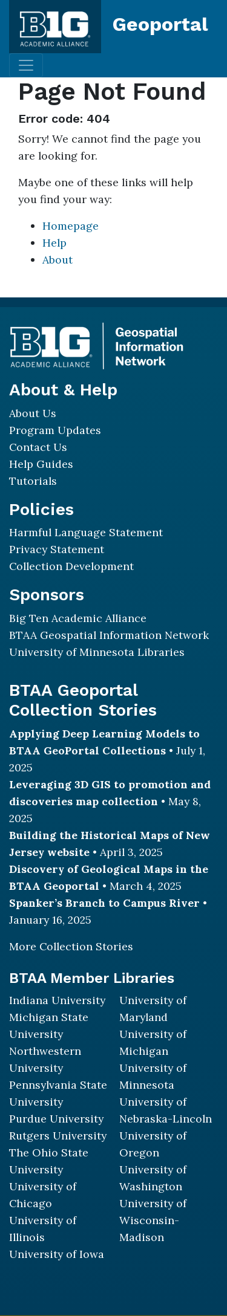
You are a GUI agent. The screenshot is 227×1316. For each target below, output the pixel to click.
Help (54, 243)
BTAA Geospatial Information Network (109, 635)
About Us (32, 413)
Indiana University (57, 1000)
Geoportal (160, 24)
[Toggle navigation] (26, 65)
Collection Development (71, 566)
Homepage (70, 226)
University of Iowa (56, 1254)
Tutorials (33, 481)
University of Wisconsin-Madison (152, 1220)
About (57, 260)
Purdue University (56, 1119)
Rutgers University (58, 1136)
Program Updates (55, 430)
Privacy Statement (56, 549)
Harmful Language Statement (86, 532)
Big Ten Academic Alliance (77, 618)
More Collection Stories (71, 946)
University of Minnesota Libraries (97, 652)
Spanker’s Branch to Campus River (104, 903)
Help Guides (41, 464)
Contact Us (38, 447)
